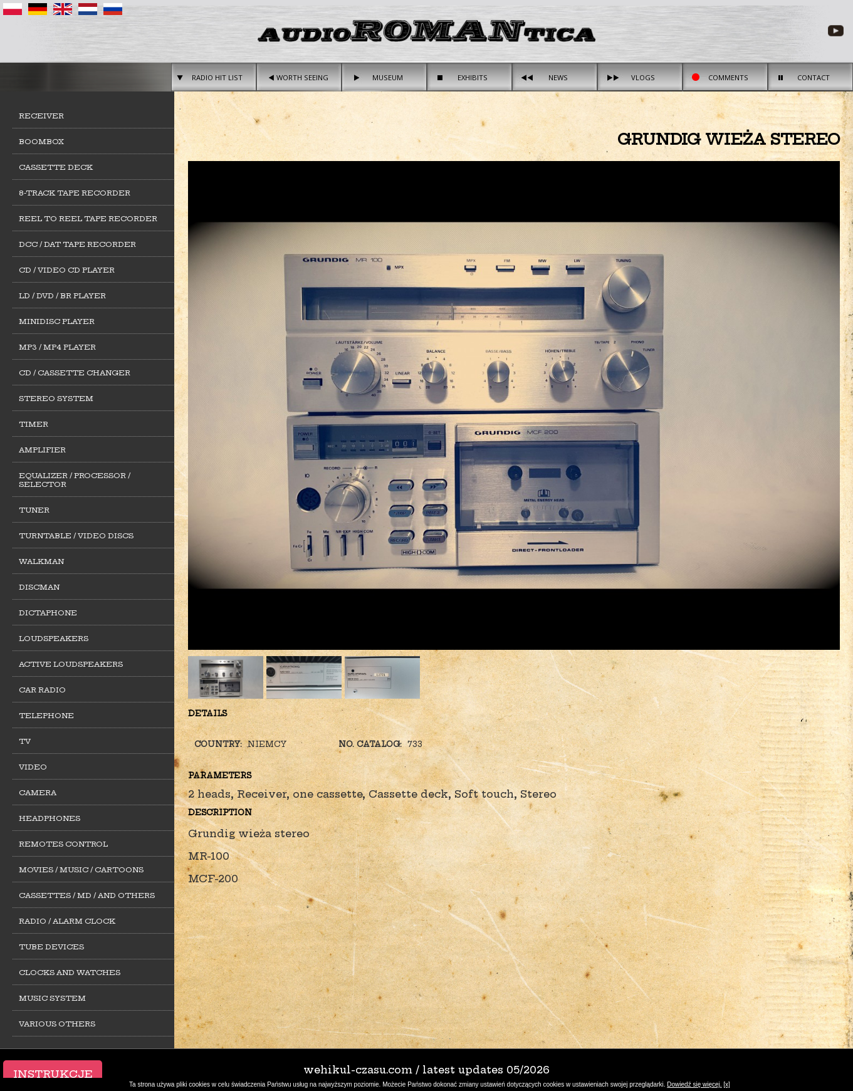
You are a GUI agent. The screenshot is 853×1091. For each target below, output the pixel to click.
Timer (33, 424)
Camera (37, 792)
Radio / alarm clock (67, 921)
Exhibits (473, 77)
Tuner (34, 510)
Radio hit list (217, 77)
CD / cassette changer (74, 372)
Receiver (41, 116)
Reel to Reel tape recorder (88, 218)
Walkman (41, 561)
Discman (39, 587)
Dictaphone (48, 612)
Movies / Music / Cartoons (81, 869)
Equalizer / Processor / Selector (74, 480)
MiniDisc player (57, 321)
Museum (387, 77)
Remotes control (63, 844)
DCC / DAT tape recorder (77, 244)
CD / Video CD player (67, 270)
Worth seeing (302, 77)
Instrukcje (52, 1074)
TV (25, 741)
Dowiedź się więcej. (694, 1084)
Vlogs (643, 77)
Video (33, 767)
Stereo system (56, 398)
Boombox (41, 141)
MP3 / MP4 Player (57, 347)
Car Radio (42, 690)
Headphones (49, 818)
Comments (728, 77)
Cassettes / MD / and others (87, 895)
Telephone (46, 715)
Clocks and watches (69, 972)
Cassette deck (56, 167)
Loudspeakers (53, 638)
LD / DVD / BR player (62, 295)
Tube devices (51, 946)
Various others (57, 1024)
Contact (813, 77)
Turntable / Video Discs (76, 535)
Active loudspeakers (71, 664)
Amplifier (42, 450)
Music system (52, 998)
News (558, 77)
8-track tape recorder (74, 193)
